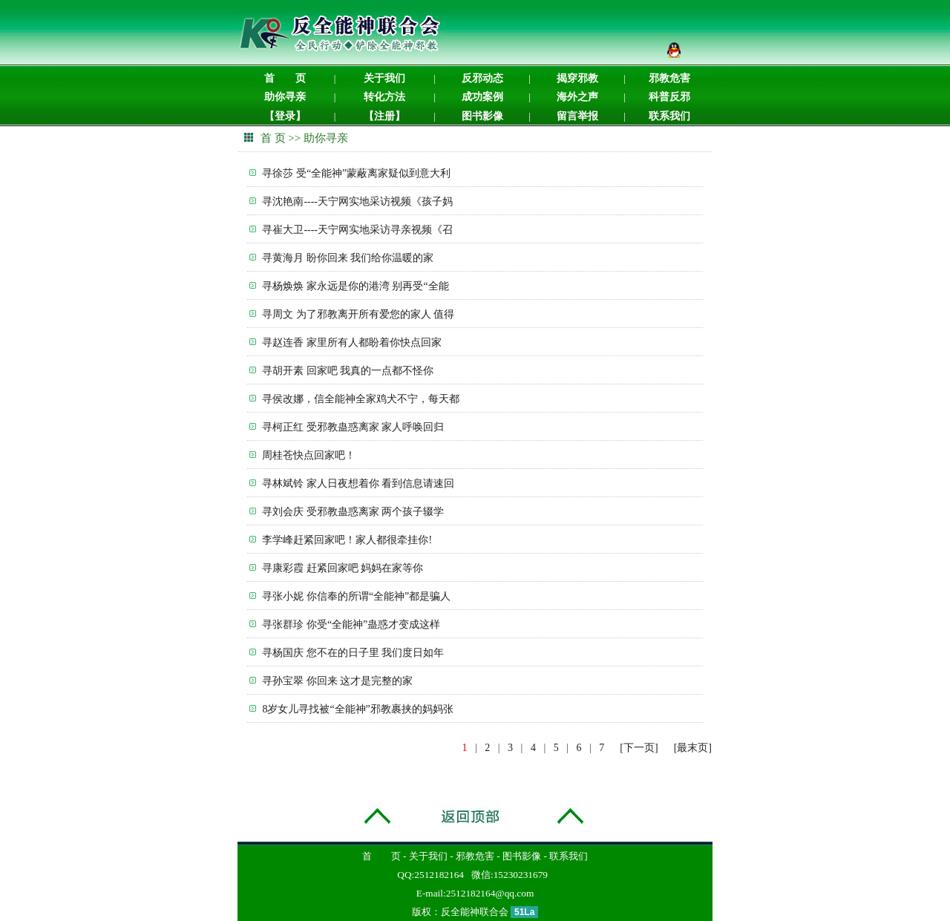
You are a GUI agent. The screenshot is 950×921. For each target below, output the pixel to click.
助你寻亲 (285, 96)
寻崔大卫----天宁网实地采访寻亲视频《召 (357, 229)
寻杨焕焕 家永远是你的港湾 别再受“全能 (355, 286)
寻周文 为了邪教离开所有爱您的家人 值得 (358, 314)
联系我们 (669, 116)
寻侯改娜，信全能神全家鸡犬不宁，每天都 (360, 398)
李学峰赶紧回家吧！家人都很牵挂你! (347, 539)
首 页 (285, 78)
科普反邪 (669, 96)
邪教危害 (669, 78)
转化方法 (384, 96)
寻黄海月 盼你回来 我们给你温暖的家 (347, 257)
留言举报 (577, 116)
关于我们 (384, 78)
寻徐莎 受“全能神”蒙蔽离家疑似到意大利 (356, 173)
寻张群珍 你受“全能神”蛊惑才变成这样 (351, 624)
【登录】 (285, 116)
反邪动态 (482, 78)
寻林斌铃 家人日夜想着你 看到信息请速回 (358, 483)
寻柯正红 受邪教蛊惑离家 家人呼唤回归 (353, 427)
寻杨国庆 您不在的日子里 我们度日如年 (353, 652)
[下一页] (639, 747)
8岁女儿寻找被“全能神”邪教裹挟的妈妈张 (357, 709)
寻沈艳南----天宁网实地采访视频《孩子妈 (357, 201)
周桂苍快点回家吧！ (309, 455)
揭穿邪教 (577, 78)
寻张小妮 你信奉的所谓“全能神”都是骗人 (356, 596)
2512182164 (439, 874)
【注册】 (384, 116)
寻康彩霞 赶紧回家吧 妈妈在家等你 (342, 568)
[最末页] (693, 747)
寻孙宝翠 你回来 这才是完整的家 (337, 680)
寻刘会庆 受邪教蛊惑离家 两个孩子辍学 (353, 511)
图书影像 (482, 116)
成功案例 (482, 96)
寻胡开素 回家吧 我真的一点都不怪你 (347, 370)
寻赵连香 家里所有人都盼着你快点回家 (352, 342)
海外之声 (577, 96)
